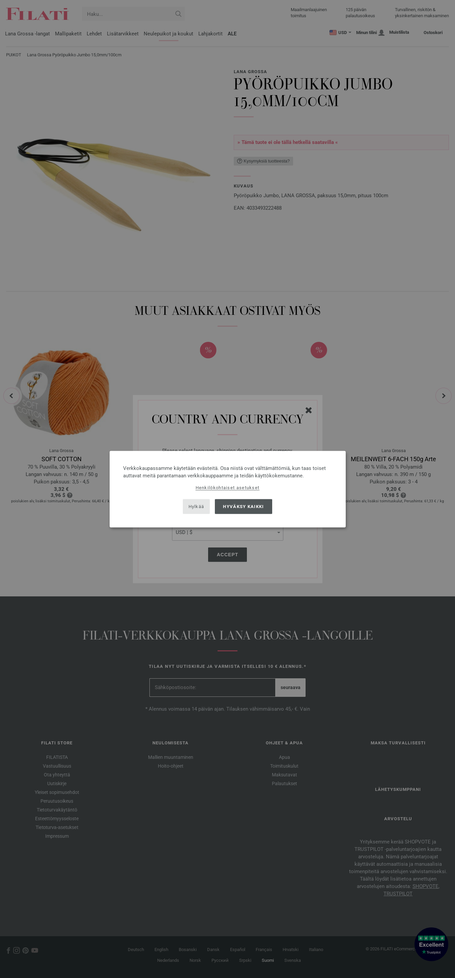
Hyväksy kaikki (243, 506)
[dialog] (228, 489)
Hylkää (196, 506)
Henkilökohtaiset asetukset (228, 487)
